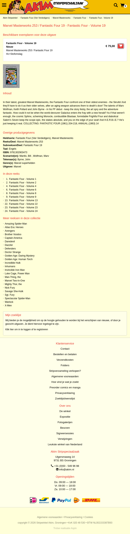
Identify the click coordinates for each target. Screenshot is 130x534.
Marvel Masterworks (61, 18)
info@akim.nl (66, 469)
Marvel (17, 166)
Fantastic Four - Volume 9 (22, 196)
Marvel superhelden (24, 163)
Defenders (10, 248)
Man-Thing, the (13, 277)
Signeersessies (65, 433)
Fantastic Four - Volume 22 (23, 204)
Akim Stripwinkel (10, 18)
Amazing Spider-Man (16, 223)
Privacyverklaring (65, 393)
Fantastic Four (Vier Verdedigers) (35, 18)
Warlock (9, 302)
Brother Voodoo (13, 234)
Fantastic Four (80, 18)
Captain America (13, 238)
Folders (65, 365)
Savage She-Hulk (14, 291)
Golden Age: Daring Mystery (19, 255)
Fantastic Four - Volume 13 (23, 200)
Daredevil (10, 241)
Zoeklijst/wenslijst (65, 398)
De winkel (64, 411)
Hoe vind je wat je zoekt (65, 381)
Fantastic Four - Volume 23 (23, 207)
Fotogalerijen (65, 422)
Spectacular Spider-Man (17, 298)
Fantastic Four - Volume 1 (22, 179)
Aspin (74, 528)
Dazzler (9, 245)
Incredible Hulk (12, 262)
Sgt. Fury (9, 294)
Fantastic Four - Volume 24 (23, 211)
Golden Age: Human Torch (19, 259)
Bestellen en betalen (65, 354)
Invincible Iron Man (15, 270)
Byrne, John (24, 159)
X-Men (8, 305)
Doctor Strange (13, 252)
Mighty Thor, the (13, 284)
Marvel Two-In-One (15, 280)
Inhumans (10, 266)
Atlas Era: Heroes (14, 227)
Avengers (10, 230)
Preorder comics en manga (64, 387)
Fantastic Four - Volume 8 (22, 193)
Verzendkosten (64, 359)
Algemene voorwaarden (65, 376)
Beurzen (65, 427)
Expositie (65, 416)
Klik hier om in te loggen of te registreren (26, 329)
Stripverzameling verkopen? (65, 370)
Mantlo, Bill (25, 156)
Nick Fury (10, 287)
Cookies (88, 517)
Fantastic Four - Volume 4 (22, 186)
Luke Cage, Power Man (17, 273)
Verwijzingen (65, 438)
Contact (65, 348)
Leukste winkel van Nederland (65, 444)
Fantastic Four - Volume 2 (22, 182)
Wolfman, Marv (41, 156)
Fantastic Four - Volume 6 (22, 189)
